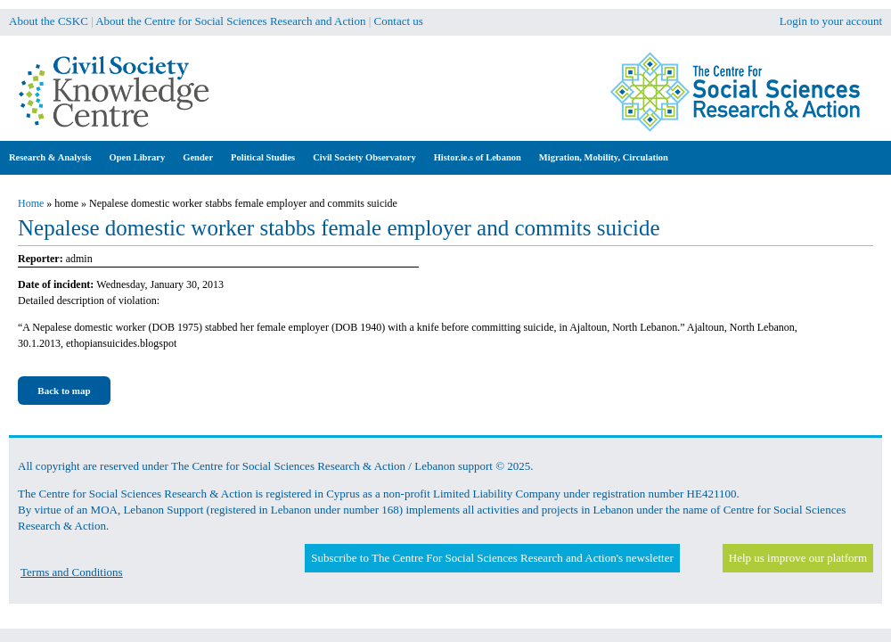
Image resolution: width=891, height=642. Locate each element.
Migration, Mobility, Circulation (603, 157)
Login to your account (831, 21)
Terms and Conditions (71, 572)
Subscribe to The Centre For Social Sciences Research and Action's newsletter (492, 557)
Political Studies (263, 157)
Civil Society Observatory (364, 157)
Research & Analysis (50, 157)
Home (31, 203)
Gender (198, 157)
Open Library (138, 157)
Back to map (63, 390)
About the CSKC (48, 21)
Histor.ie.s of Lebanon (477, 157)
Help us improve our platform (798, 557)
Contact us (398, 21)
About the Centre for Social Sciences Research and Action (230, 21)
